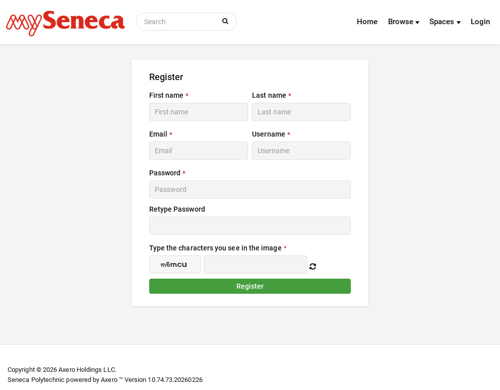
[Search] (177, 21)
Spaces (445, 21)
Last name (269, 95)
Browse (404, 21)
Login (480, 21)
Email (158, 134)
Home (367, 21)
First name (166, 95)
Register (250, 286)
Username (268, 134)
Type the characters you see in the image (215, 248)
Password (165, 173)
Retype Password (177, 209)
